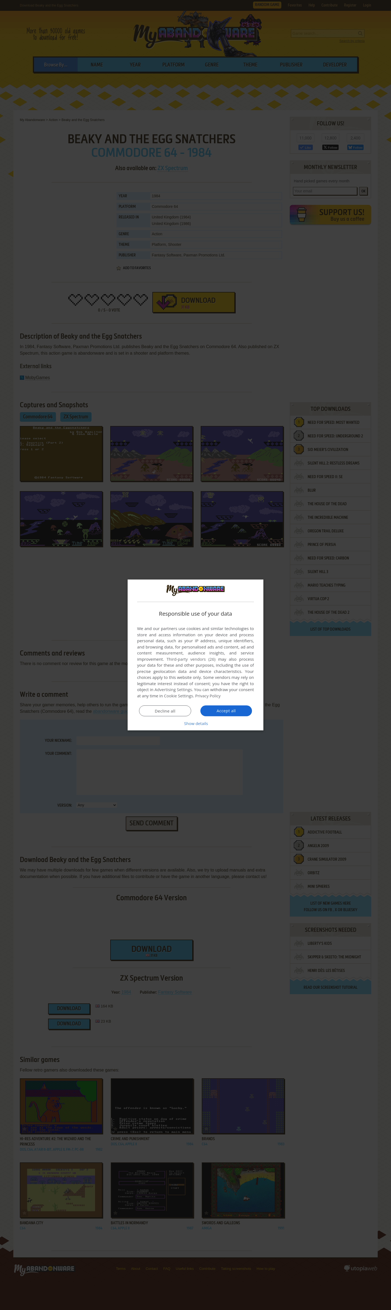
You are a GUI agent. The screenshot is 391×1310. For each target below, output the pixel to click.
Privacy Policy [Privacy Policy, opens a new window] (208, 695)
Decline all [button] (165, 711)
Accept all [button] (226, 710)
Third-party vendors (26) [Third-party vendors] (190, 659)
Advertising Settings (173, 689)
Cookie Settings (178, 695)
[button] (195, 723)
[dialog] (195, 655)
